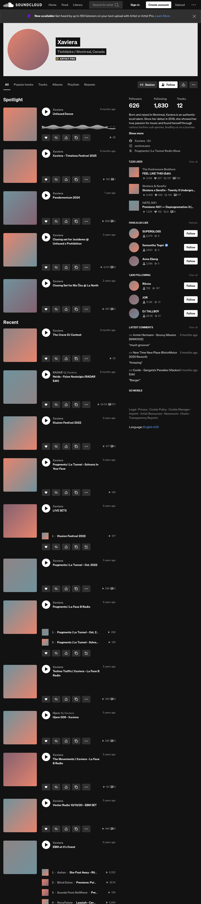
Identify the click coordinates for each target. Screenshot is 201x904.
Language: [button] (144, 427)
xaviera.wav (139, 146)
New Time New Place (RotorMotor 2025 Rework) (153, 354)
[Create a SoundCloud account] (158, 4)
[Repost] (56, 137)
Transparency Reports (143, 417)
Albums (57, 84)
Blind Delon (65, 882)
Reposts (89, 84)
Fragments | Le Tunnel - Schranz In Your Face (86, 642)
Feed (65, 5)
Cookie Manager (179, 409)
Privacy (142, 409)
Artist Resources (151, 413)
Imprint (133, 413)
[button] (194, 5)
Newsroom (171, 413)
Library (77, 5)
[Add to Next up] (86, 547)
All (7, 84)
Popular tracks (23, 84)
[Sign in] (135, 4)
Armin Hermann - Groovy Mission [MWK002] (152, 337)
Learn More (162, 16)
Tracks (42, 84)
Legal (132, 409)
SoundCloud (22, 5)
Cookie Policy (158, 409)
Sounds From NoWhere (72, 892)
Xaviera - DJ (140, 140)
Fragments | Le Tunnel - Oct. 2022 (79, 632)
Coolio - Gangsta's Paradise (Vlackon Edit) (154, 372)
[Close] (194, 16)
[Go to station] (147, 84)
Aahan (61, 872)
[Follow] (168, 84)
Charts (184, 413)
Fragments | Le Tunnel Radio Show (154, 151)
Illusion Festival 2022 (71, 536)
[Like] (46, 137)
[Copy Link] (76, 137)
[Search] (106, 5)
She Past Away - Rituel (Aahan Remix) (95, 872)
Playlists (73, 84)
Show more (136, 133)
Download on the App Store (141, 400)
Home (53, 5)
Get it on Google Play (170, 400)
